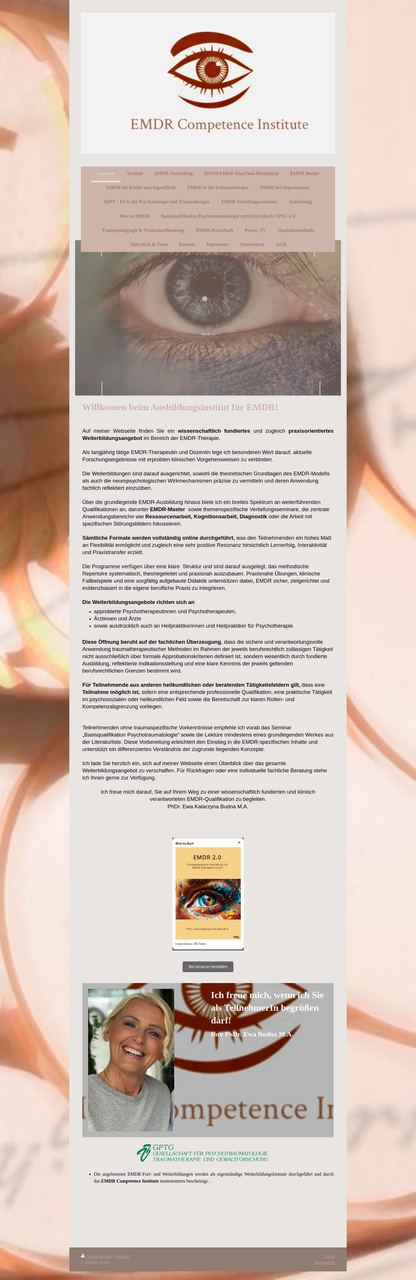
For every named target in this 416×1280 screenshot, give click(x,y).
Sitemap (121, 1256)
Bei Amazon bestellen (208, 966)
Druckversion (96, 1256)
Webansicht (325, 1262)
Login (329, 1256)
